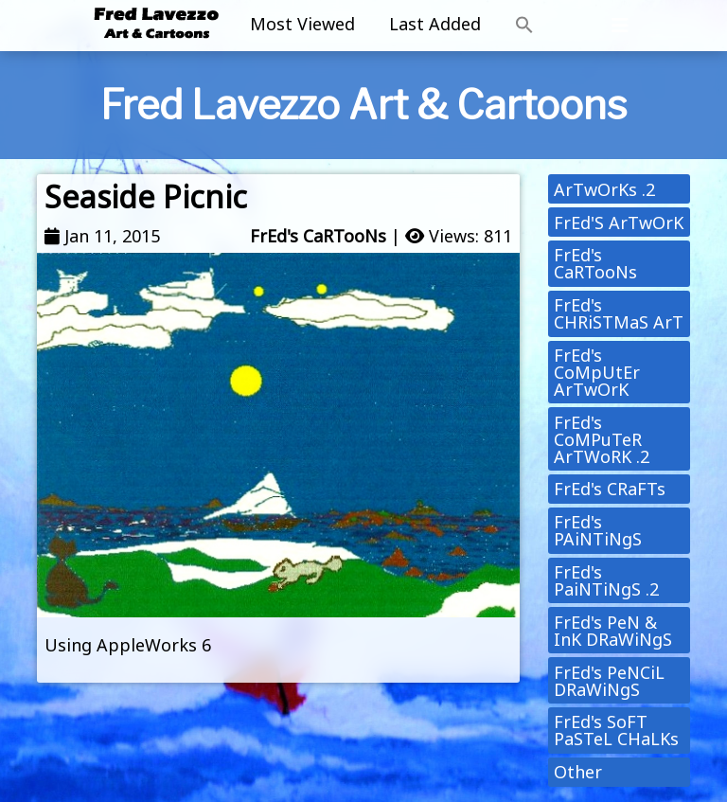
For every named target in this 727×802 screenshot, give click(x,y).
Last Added (435, 23)
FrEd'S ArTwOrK (618, 222)
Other (578, 771)
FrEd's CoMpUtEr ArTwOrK (597, 372)
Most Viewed (302, 23)
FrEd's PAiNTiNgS (598, 530)
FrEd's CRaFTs (609, 488)
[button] (524, 25)
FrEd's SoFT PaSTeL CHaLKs (616, 730)
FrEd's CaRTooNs (318, 235)
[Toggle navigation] (620, 25)
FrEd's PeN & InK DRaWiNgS (613, 631)
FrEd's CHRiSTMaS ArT (618, 313)
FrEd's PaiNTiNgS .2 (606, 580)
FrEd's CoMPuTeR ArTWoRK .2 (601, 439)
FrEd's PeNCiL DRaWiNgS (609, 681)
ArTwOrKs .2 (604, 189)
